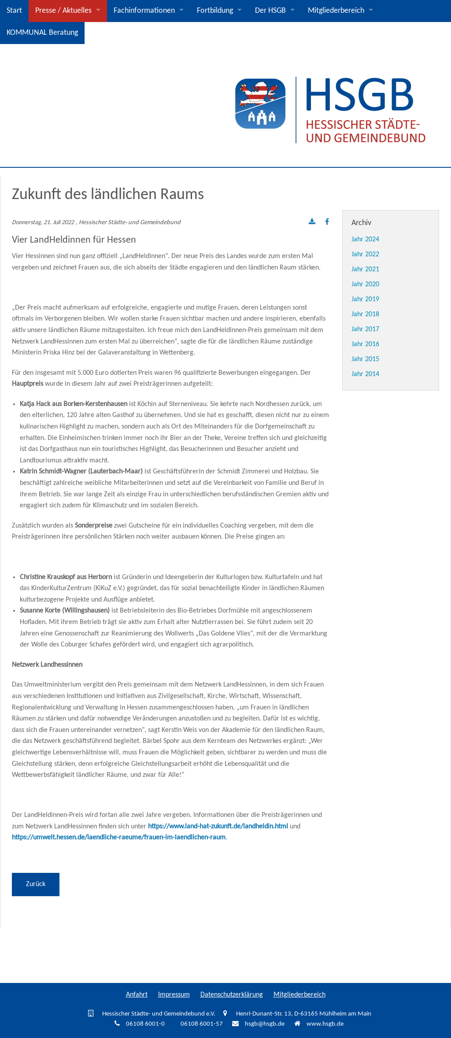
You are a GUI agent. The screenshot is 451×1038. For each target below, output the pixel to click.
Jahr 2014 (365, 374)
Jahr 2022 (365, 254)
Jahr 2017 (365, 329)
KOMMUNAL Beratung (42, 33)
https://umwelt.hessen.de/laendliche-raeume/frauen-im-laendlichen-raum (119, 837)
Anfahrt (137, 994)
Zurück (35, 884)
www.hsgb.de (325, 1024)
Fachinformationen (144, 11)
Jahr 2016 (365, 344)
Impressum (174, 994)
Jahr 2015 (365, 359)
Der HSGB (270, 11)
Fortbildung (215, 11)
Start (14, 11)
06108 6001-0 (145, 1024)
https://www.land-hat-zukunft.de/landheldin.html (218, 826)
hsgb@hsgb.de (265, 1024)
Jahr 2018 (365, 314)
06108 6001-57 (202, 1024)
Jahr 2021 (365, 269)
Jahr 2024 (365, 239)
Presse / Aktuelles (63, 11)
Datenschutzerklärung (231, 994)
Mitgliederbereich (336, 11)
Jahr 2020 (365, 284)
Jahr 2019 (365, 299)
